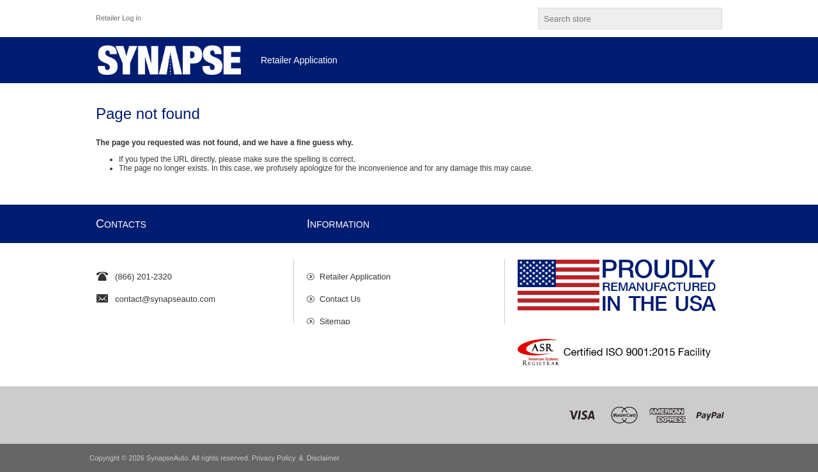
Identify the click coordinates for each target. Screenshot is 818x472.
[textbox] (618, 18)
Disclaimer (323, 458)
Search (710, 18)
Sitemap (335, 315)
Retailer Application (355, 270)
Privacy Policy (273, 458)
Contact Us (340, 292)
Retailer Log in (118, 18)
